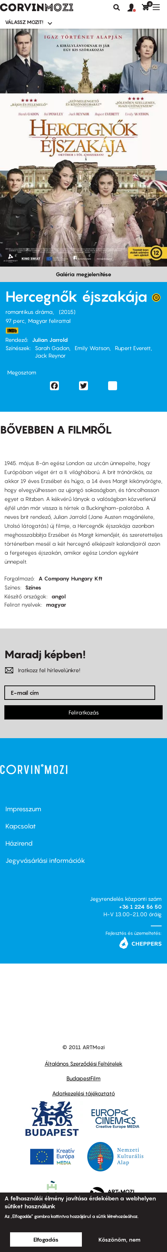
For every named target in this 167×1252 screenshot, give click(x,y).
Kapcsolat (20, 826)
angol (58, 596)
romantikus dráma (29, 312)
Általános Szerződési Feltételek (83, 1063)
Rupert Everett (133, 348)
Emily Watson (92, 348)
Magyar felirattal (49, 320)
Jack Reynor (50, 355)
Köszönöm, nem (119, 1239)
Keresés (116, 7)
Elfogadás (46, 1239)
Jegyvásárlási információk (45, 860)
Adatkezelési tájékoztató (83, 1093)
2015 (67, 312)
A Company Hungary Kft (70, 578)
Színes (33, 587)
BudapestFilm (83, 1078)
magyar (56, 604)
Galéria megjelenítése (83, 274)
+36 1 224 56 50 (140, 906)
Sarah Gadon (52, 348)
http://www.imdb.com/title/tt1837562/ (11, 331)
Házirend (19, 843)
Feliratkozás (84, 712)
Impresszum (23, 809)
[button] (134, 8)
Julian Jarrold (50, 339)
